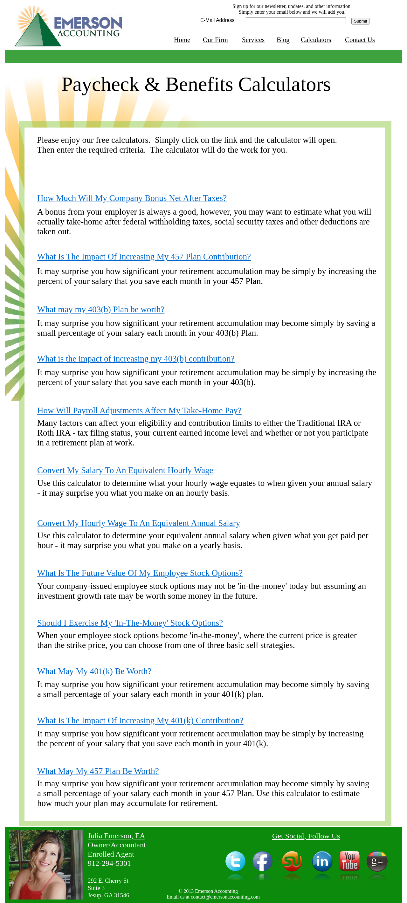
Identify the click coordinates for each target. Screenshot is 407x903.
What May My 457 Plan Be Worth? (98, 771)
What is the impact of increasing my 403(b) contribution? (136, 358)
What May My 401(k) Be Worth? (94, 671)
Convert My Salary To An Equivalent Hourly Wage (125, 470)
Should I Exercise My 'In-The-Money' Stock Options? (130, 623)
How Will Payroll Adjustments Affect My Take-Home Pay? (139, 410)
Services (253, 40)
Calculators (316, 40)
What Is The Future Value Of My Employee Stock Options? (140, 573)
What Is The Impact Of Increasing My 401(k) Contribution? (140, 720)
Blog (283, 40)
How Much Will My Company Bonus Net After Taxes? (132, 198)
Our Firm (215, 40)
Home (182, 40)
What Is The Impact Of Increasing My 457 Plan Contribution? (144, 256)
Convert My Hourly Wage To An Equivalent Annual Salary (138, 523)
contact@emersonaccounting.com (225, 897)
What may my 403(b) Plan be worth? (100, 309)
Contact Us (360, 40)
